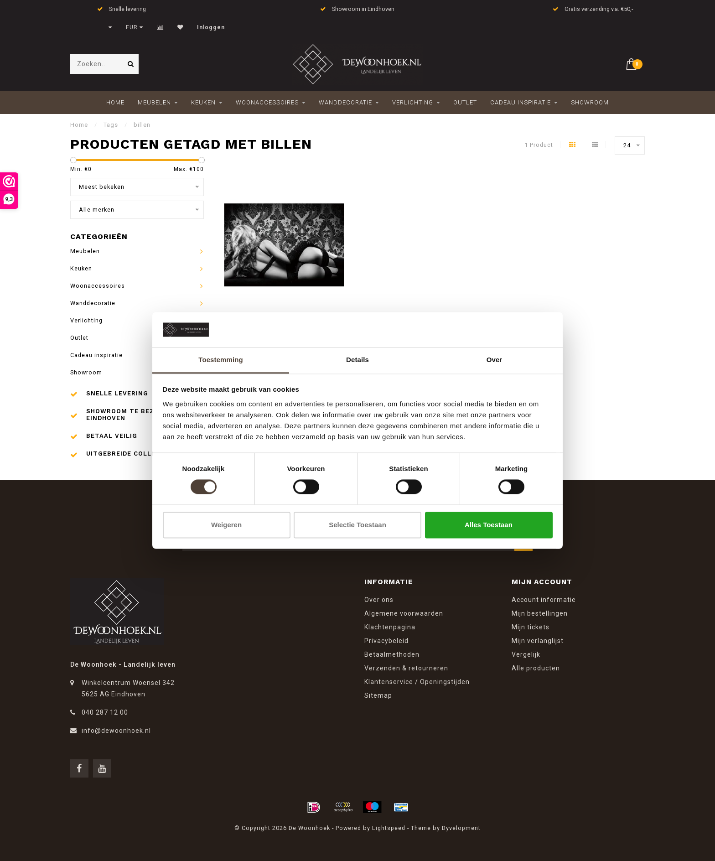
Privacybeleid (386, 640)
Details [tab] (357, 359)
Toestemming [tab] (220, 359)
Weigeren (226, 525)
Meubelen (154, 102)
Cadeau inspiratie (520, 102)
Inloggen (211, 27)
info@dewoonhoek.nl (116, 730)
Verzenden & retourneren (406, 668)
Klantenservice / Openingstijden (417, 681)
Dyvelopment (461, 828)
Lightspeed (388, 828)
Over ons (379, 599)
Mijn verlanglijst (538, 640)
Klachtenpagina (389, 627)
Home (115, 102)
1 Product (538, 144)
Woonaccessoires (267, 102)
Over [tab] (495, 359)
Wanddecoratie (345, 102)
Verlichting (412, 102)
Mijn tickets (530, 627)
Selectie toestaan (357, 525)
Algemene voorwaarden (403, 613)
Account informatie (544, 599)
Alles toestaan (489, 525)
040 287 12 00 (105, 712)
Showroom (590, 102)
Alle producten (536, 668)
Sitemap (378, 695)
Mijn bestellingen (540, 613)
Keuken (203, 102)
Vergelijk (526, 654)
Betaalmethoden (392, 654)
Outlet (465, 102)
